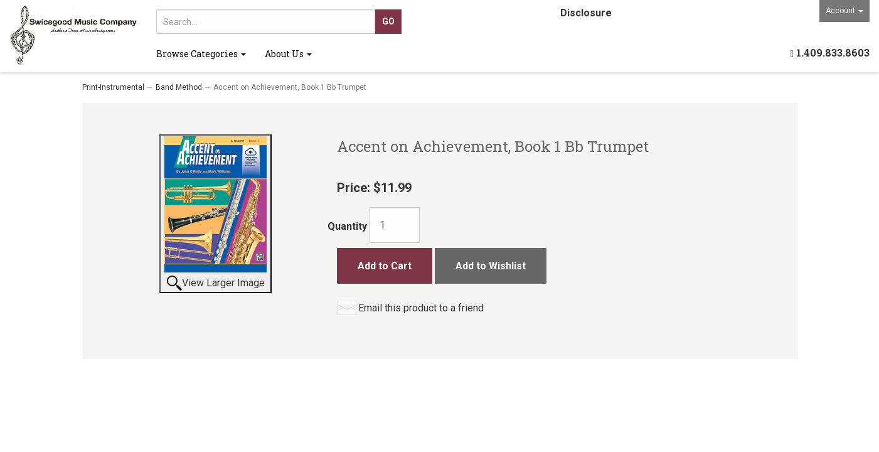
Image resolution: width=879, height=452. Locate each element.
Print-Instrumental (113, 87)
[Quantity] (395, 225)
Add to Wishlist (490, 266)
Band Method (179, 87)
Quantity (347, 226)
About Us (288, 54)
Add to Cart (385, 266)
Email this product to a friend (421, 308)
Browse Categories (201, 54)
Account (844, 10)
